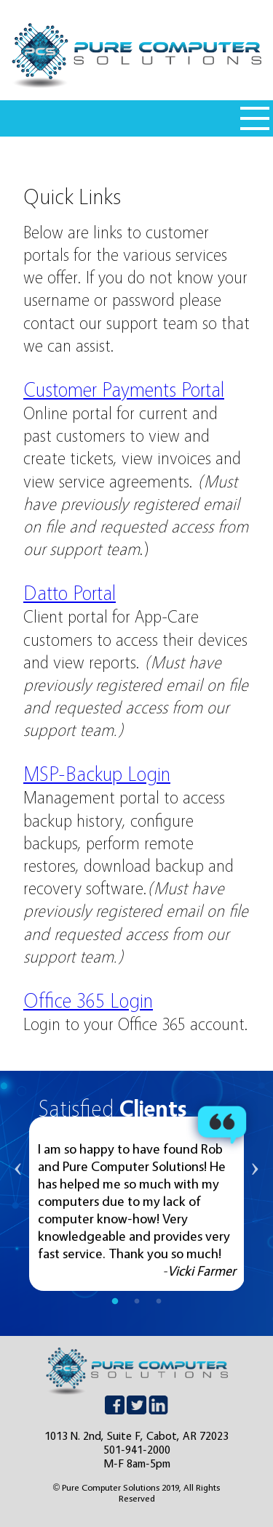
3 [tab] (158, 1302)
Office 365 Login (88, 1000)
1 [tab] (115, 1302)
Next (255, 1203)
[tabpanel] (137, 1204)
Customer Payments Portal (123, 389)
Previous (18, 1203)
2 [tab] (137, 1302)
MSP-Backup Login (96, 773)
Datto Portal (69, 592)
